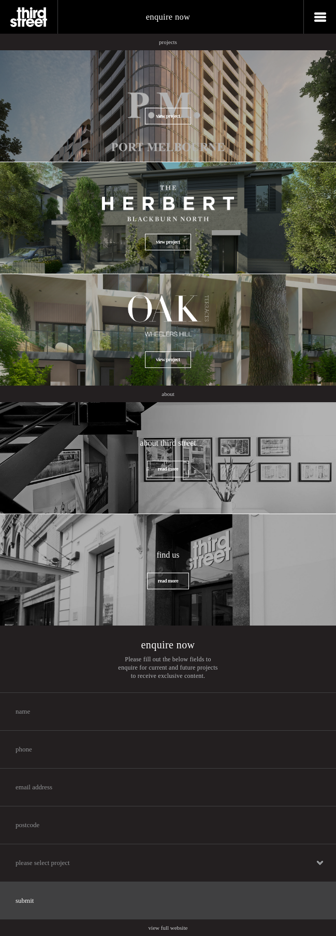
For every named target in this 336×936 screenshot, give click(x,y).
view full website (168, 928)
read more (168, 469)
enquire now (168, 17)
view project (168, 116)
